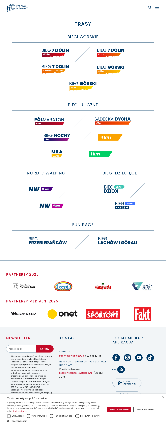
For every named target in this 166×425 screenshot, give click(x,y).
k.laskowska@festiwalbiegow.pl (76, 373)
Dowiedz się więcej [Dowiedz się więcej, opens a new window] (20, 411)
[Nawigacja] (157, 7)
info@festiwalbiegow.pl (71, 356)
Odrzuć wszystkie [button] (145, 409)
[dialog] (83, 409)
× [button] (163, 397)
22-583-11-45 (94, 356)
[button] (56, 421)
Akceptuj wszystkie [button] (119, 409)
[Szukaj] (150, 7)
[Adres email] (21, 349)
